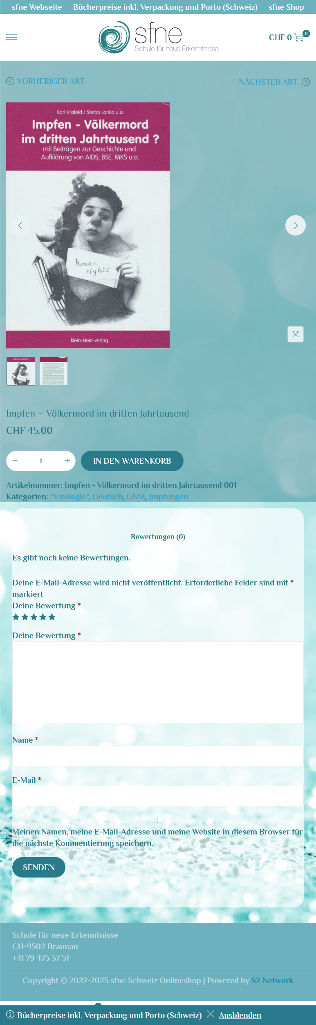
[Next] (295, 225)
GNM (135, 496)
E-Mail (26, 780)
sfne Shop (286, 6)
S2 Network (272, 980)
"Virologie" (69, 496)
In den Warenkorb (132, 460)
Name (25, 739)
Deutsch (107, 496)
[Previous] (20, 225)
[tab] (158, 536)
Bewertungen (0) (158, 537)
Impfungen (168, 496)
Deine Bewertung (46, 605)
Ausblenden (233, 1015)
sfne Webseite (37, 6)
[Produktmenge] (41, 461)
